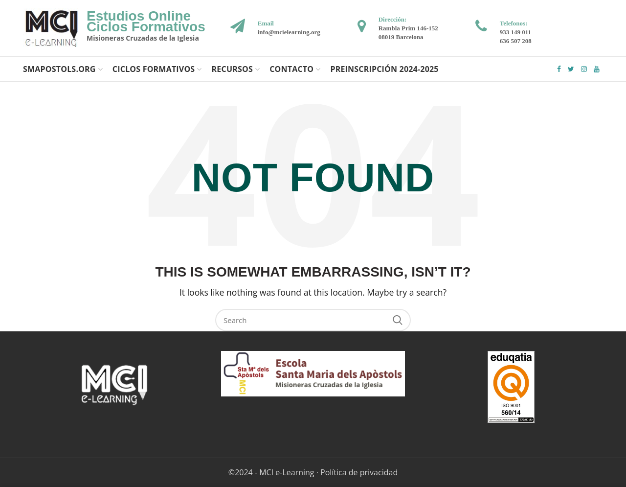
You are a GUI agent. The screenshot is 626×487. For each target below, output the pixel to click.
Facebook (559, 69)
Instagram (584, 69)
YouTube (596, 69)
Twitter (571, 69)
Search (397, 320)
